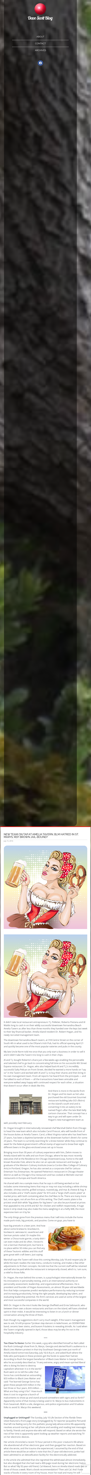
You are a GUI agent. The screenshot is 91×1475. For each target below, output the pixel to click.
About (40, 36)
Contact (40, 43)
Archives (40, 50)
